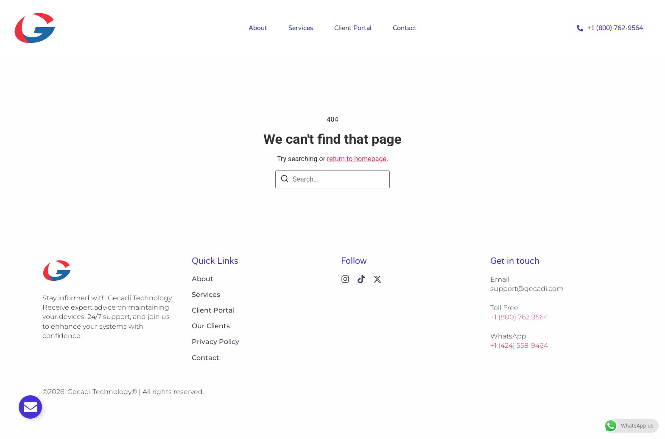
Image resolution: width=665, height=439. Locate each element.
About (258, 28)
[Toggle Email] (30, 407)
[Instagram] (345, 279)
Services (300, 28)
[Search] (285, 180)
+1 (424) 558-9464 (519, 345)
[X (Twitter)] (377, 279)
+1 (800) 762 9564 (519, 317)
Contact (404, 28)
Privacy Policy (215, 342)
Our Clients (211, 326)
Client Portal (353, 28)
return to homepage (356, 159)
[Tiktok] (361, 279)
